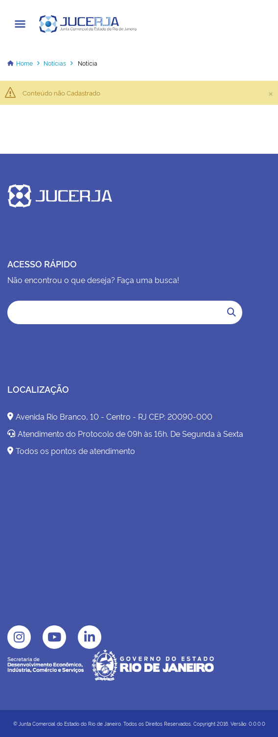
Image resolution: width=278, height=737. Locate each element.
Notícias (55, 63)
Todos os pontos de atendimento (71, 450)
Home (24, 63)
